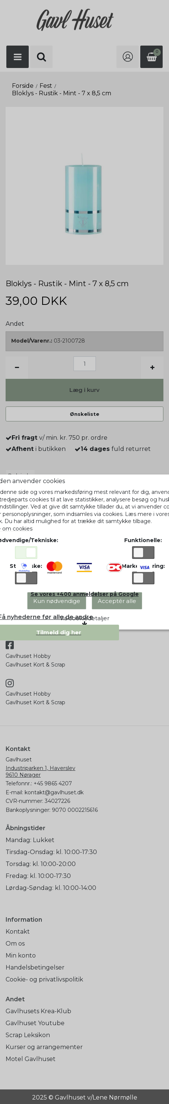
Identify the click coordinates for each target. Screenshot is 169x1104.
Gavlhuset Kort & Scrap (35, 664)
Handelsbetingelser (35, 967)
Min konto (21, 955)
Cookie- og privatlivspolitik (44, 979)
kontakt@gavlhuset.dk (54, 792)
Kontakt (18, 931)
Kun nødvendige (56, 600)
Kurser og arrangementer (44, 1047)
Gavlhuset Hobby (28, 656)
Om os (15, 943)
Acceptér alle (117, 600)
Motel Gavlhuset (31, 1059)
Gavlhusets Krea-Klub (38, 1011)
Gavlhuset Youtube (35, 1023)
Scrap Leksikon (28, 1035)
